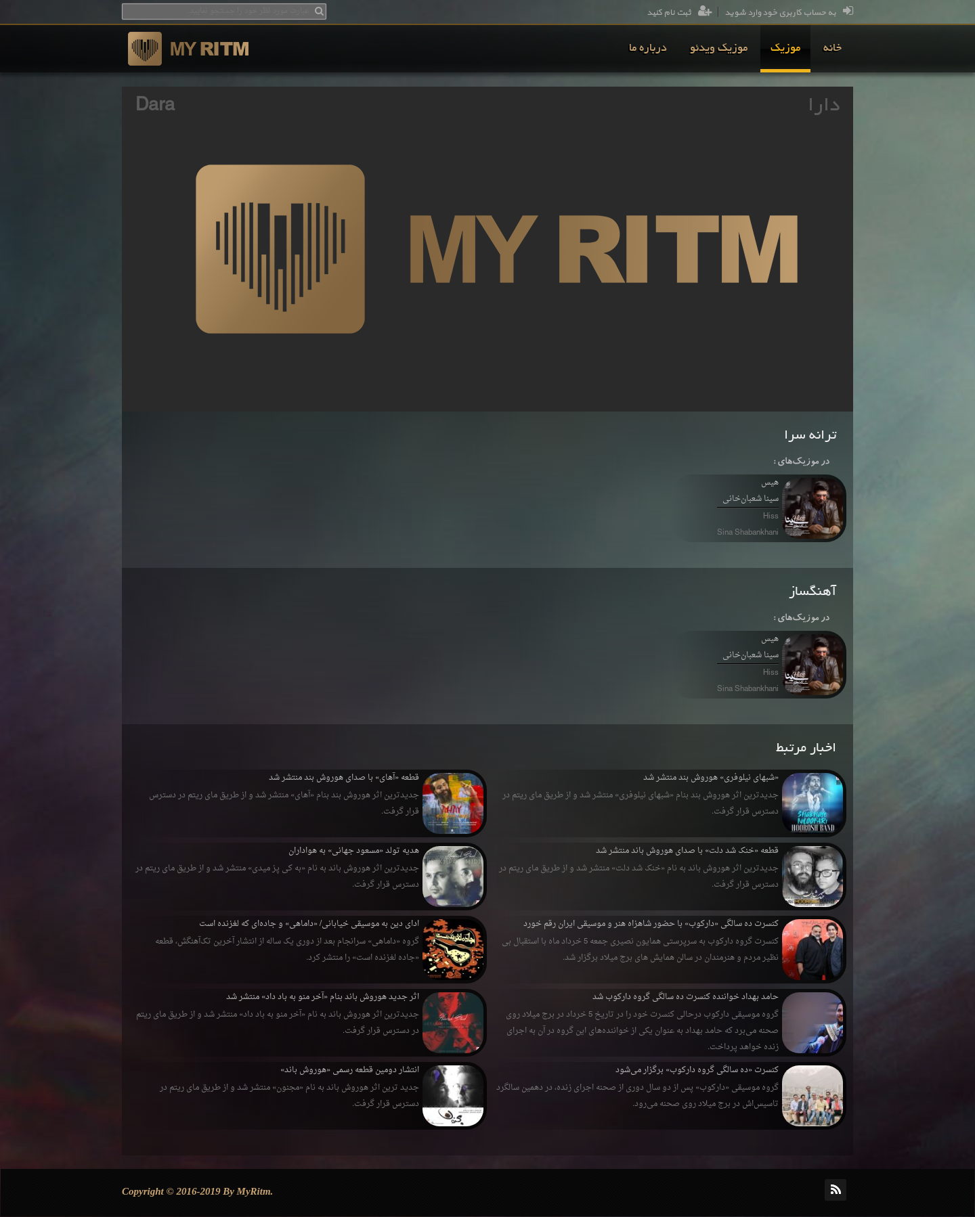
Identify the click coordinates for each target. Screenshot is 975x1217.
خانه (832, 49)
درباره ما (648, 49)
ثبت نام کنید (679, 13)
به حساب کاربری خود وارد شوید (788, 13)
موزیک (785, 49)
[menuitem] (832, 48)
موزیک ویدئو (719, 49)
